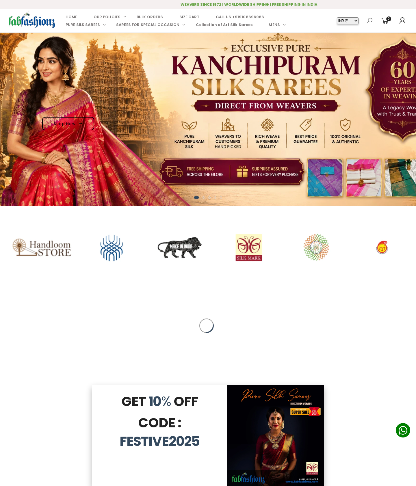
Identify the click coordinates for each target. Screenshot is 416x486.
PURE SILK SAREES (83, 24)
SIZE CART (189, 17)
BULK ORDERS (150, 17)
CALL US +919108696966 (240, 17)
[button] (196, 197)
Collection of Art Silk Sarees (224, 24)
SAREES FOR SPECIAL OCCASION (148, 24)
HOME (71, 17)
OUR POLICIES (107, 17)
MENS (274, 24)
